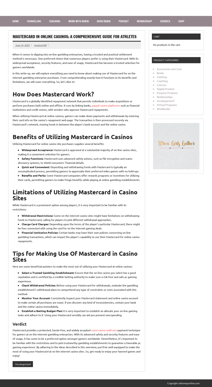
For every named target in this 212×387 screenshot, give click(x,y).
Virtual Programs (167, 104)
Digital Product (165, 88)
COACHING (54, 21)
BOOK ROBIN (103, 21)
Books (160, 73)
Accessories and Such (169, 69)
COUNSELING (34, 21)
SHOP (181, 21)
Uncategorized (23, 364)
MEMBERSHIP (144, 21)
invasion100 (40, 45)
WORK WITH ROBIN (78, 21)
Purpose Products (167, 92)
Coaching (162, 80)
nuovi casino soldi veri (104, 330)
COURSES (165, 21)
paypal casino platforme (106, 105)
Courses (161, 84)
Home (15, 21)
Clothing (162, 76)
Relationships (165, 96)
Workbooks (163, 108)
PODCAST (124, 21)
